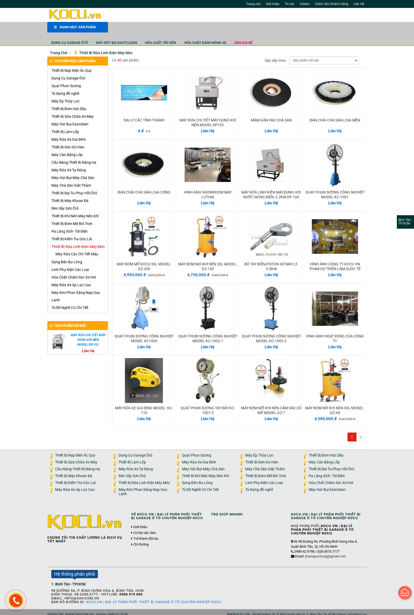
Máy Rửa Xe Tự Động (68, 159)
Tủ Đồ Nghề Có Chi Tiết (69, 297)
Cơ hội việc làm (144, 522)
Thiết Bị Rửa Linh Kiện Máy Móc (78, 236)
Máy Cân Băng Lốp (67, 144)
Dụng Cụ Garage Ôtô (130, 29)
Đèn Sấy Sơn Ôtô (65, 197)
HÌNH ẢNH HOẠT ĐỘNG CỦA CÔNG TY (335, 327)
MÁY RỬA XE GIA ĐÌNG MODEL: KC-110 (144, 399)
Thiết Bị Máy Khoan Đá (69, 190)
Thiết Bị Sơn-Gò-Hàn (67, 136)
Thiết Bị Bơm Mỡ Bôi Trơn (71, 213)
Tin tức (289, 4)
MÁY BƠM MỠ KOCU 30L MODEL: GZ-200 (144, 255)
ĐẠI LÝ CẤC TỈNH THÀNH (144, 109)
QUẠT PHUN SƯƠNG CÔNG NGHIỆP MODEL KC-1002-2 (271, 327)
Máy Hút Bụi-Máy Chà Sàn (72, 167)
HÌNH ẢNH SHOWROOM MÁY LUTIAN (208, 183)
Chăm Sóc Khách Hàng (331, 4)
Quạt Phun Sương (66, 75)
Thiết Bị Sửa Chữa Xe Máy (72, 106)
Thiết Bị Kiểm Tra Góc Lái (71, 228)
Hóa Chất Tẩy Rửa (221, 29)
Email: (320, 545)
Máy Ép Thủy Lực (65, 90)
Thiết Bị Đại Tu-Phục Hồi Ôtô (74, 182)
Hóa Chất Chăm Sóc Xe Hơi (73, 266)
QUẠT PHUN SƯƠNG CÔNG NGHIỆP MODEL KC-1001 (334, 183)
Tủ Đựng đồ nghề (65, 83)
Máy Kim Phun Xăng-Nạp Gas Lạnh (75, 285)
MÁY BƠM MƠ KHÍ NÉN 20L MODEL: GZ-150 (207, 255)
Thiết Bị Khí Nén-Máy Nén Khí (75, 205)
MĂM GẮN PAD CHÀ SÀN (271, 109)
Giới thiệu (272, 4)
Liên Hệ (359, 4)
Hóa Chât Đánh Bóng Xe (266, 29)
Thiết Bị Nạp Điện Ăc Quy (71, 60)
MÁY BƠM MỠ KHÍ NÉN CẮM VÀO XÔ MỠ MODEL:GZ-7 (271, 399)
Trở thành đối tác (146, 528)
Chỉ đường (141, 534)
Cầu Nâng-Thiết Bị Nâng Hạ (73, 151)
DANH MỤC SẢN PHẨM (75, 29)
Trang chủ (253, 4)
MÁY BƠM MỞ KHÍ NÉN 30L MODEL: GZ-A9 (334, 399)
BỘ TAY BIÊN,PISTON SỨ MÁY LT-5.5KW (271, 255)
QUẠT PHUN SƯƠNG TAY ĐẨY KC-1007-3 (208, 399)
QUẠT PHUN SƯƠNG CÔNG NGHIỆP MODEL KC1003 (144, 327)
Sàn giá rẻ (304, 29)
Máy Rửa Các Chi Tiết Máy (76, 243)
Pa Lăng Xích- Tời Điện (69, 220)
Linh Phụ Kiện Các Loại (70, 259)
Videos (304, 4)
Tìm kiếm (270, 16)
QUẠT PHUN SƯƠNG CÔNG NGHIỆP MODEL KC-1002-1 (207, 327)
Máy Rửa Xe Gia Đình (68, 128)
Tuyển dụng (106, 609)
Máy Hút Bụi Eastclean (177, 29)
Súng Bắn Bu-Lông (66, 251)
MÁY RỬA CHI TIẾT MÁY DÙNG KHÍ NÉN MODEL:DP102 (208, 111)
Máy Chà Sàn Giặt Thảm (71, 174)
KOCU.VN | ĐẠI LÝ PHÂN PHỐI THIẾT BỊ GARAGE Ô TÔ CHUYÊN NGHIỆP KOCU (153, 591)
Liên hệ (125, 609)
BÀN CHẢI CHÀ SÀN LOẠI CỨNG (144, 181)
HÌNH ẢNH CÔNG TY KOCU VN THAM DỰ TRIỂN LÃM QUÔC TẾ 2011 (335, 258)
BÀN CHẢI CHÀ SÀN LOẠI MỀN (335, 109)
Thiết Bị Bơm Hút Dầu (68, 98)
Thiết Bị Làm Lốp (65, 121)
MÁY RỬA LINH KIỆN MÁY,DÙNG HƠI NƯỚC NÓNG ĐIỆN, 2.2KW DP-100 (271, 183)
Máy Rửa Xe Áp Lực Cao (71, 274)
